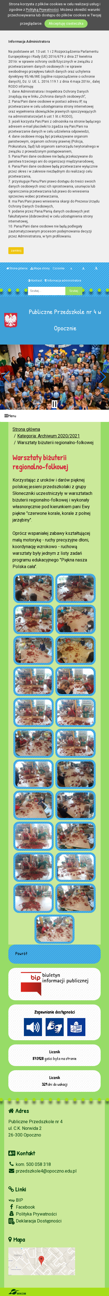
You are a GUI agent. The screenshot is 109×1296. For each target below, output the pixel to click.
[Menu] (54, 416)
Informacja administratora (63, 280)
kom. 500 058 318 (29, 1164)
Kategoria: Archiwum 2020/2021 (48, 436)
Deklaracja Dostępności (34, 1221)
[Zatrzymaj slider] (54, 404)
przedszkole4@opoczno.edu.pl (42, 1171)
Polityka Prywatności (32, 1214)
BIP (15, 1200)
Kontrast (35, 280)
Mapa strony (40, 268)
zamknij (16, 250)
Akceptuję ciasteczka (66, 23)
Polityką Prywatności (42, 9)
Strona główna (17, 268)
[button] (6, 377)
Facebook (21, 1207)
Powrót (21, 953)
